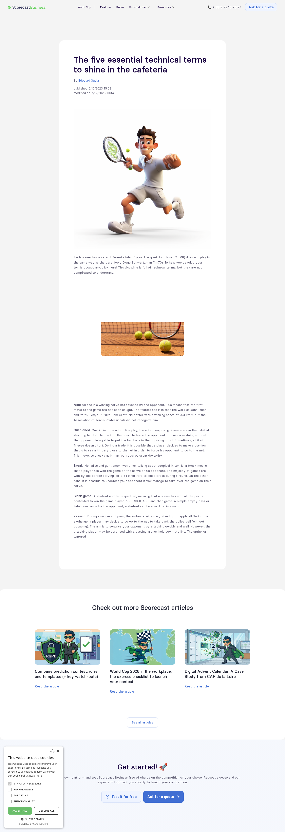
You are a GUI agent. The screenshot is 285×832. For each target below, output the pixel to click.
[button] (33, 819)
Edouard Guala (88, 80)
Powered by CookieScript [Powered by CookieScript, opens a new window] (33, 823)
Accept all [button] (20, 810)
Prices (120, 7)
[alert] (33, 787)
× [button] (57, 751)
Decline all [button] (47, 810)
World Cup (84, 7)
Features (105, 7)
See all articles (142, 722)
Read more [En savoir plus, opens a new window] (35, 775)
